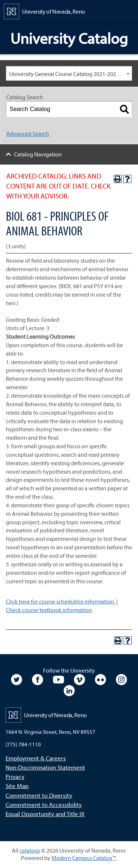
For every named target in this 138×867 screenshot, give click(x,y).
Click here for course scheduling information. (60, 601)
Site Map (17, 786)
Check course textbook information (49, 610)
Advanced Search (27, 133)
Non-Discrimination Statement (45, 767)
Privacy (15, 776)
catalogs (30, 850)
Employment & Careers (36, 758)
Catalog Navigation (38, 154)
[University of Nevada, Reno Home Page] (44, 10)
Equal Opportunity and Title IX (45, 814)
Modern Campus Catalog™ (84, 857)
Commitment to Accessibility (44, 804)
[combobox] (69, 73)
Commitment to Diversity (39, 795)
